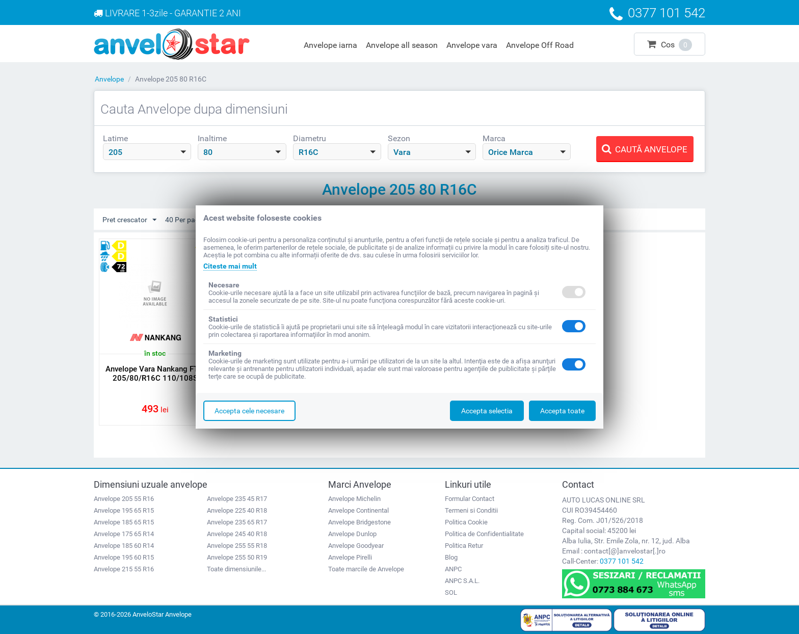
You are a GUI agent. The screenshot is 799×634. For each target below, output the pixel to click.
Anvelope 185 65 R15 (124, 522)
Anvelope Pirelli (350, 557)
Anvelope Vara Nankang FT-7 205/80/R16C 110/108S (154, 373)
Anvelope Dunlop (352, 534)
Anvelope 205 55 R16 (124, 499)
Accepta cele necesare (249, 411)
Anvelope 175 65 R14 (124, 534)
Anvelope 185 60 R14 (124, 545)
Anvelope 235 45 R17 (237, 499)
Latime (115, 138)
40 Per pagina (191, 220)
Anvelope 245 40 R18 (237, 534)
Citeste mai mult (230, 266)
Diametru (309, 138)
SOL (451, 592)
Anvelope (109, 79)
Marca (494, 138)
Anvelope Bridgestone (359, 522)
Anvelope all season (402, 45)
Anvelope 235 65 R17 (237, 522)
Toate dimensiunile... (236, 569)
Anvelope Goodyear (356, 545)
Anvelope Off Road (540, 45)
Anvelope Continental (358, 510)
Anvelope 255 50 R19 (237, 557)
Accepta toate (562, 411)
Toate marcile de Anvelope (366, 569)
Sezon (399, 138)
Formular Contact (469, 499)
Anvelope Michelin (354, 499)
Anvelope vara (471, 45)
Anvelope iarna (330, 45)
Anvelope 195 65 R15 (124, 510)
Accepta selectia (487, 411)
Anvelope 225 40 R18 (237, 510)
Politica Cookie (466, 522)
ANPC (453, 569)
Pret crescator (129, 220)
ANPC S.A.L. (462, 581)
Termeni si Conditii (471, 510)
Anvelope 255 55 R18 (237, 545)
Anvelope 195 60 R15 (124, 557)
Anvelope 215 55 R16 (124, 569)
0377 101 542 (622, 561)
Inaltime (212, 138)
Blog (451, 557)
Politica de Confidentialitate (484, 534)
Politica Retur (464, 545)
